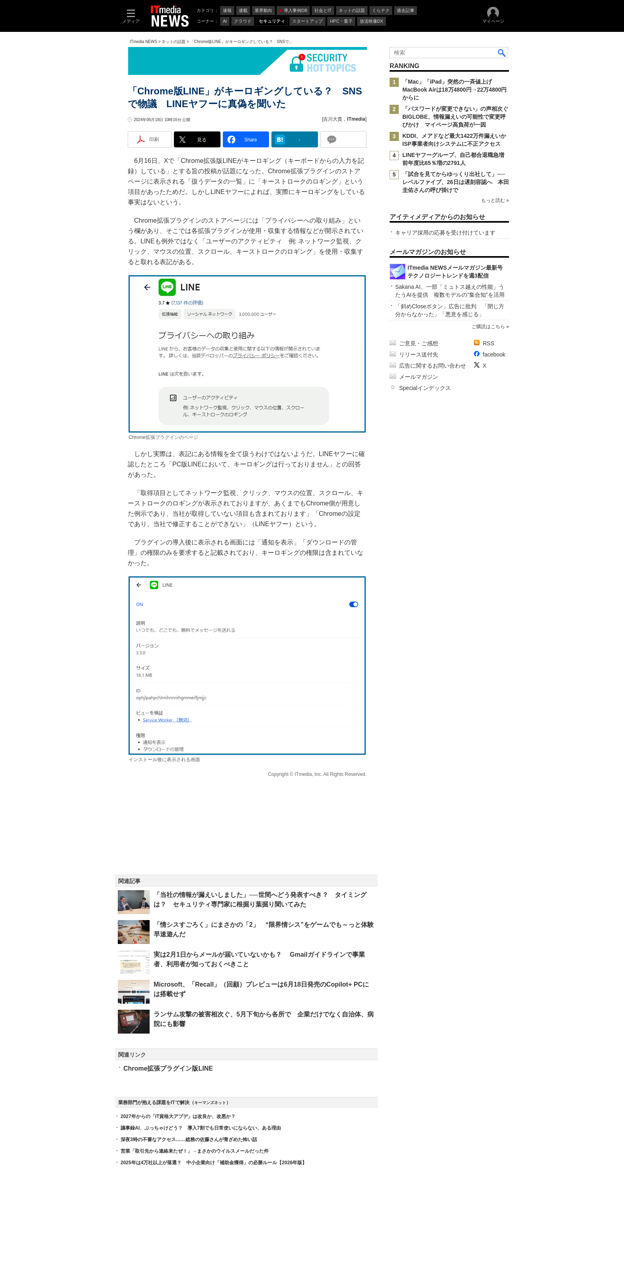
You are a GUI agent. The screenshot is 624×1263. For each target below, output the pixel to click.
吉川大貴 (332, 119)
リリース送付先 (418, 354)
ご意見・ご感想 (418, 343)
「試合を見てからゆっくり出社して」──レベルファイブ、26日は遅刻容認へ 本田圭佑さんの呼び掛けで (455, 182)
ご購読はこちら (488, 326)
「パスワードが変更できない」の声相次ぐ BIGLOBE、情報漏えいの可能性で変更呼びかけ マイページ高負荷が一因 (458, 117)
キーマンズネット (210, 1102)
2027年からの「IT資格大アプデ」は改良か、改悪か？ (178, 1116)
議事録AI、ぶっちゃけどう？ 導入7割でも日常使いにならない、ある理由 (201, 1128)
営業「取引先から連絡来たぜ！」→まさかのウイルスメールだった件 (195, 1151)
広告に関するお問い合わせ (432, 365)
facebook (494, 354)
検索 (502, 52)
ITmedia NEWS (143, 41)
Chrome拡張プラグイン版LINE (168, 1068)
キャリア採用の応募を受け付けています (445, 232)
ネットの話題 (173, 41)
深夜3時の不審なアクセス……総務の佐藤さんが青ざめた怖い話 (189, 1139)
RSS (488, 343)
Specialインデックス (425, 388)
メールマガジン (418, 377)
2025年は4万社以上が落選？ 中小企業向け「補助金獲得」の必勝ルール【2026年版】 (214, 1162)
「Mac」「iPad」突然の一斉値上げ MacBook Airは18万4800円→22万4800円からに (454, 89)
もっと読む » (495, 200)
